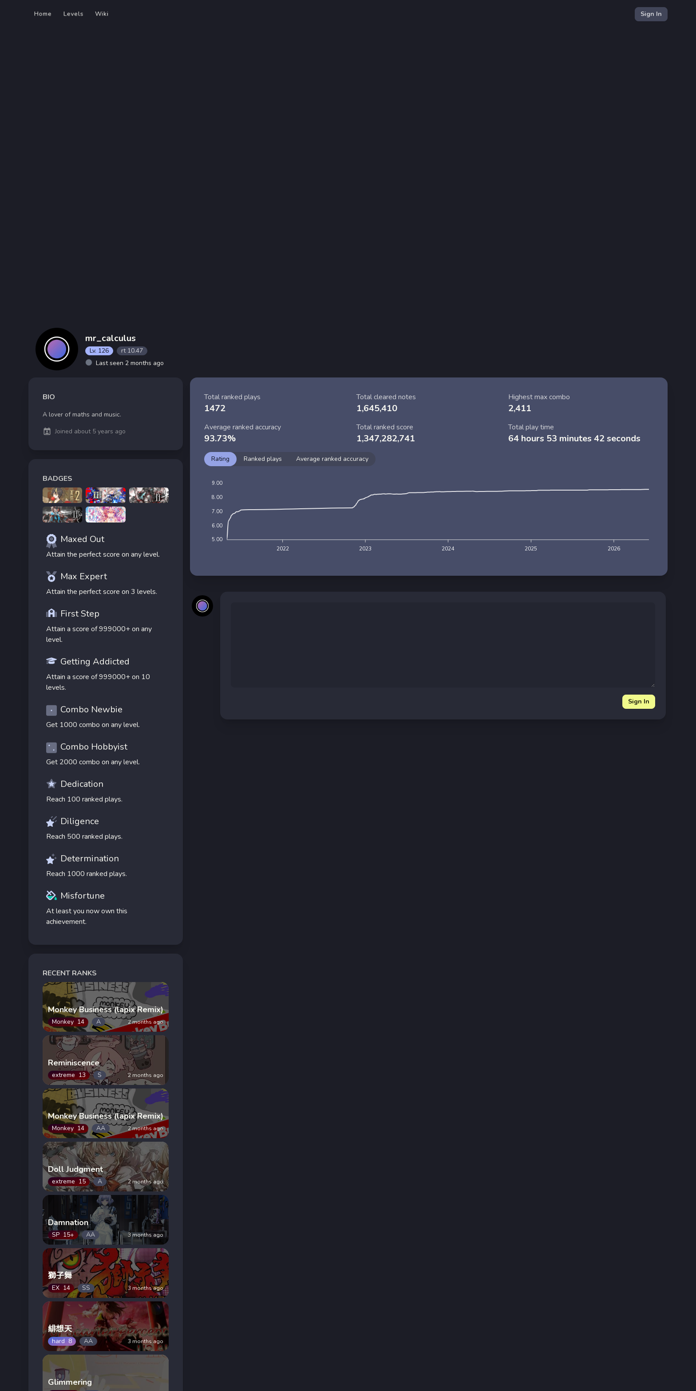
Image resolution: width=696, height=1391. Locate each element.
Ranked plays (263, 459)
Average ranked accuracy (332, 459)
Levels (73, 14)
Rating (220, 459)
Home (43, 14)
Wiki (102, 14)
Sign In (651, 14)
